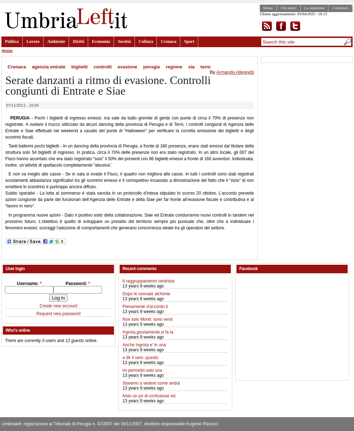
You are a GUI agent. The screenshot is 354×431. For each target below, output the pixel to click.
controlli (102, 66)
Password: (77, 283)
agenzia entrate (48, 66)
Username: (29, 283)
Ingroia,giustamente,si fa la (147, 332)
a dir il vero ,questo (140, 357)
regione (174, 66)
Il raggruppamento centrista (148, 281)
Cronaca (168, 41)
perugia (151, 66)
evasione (127, 66)
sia (191, 66)
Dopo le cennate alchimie (146, 293)
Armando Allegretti (235, 72)
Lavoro (33, 41)
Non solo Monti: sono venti (147, 319)
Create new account (59, 305)
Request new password (58, 313)
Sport (189, 41)
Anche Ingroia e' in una (144, 344)
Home (268, 8)
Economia (101, 41)
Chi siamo (289, 8)
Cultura (146, 41)
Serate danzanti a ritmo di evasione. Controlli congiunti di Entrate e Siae (108, 85)
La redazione (314, 8)
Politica (12, 41)
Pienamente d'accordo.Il (145, 306)
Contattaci (340, 8)
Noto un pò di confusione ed (148, 395)
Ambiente (56, 41)
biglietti (79, 66)
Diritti (78, 41)
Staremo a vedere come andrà (151, 383)
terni (205, 66)
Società (124, 41)
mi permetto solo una (142, 370)
